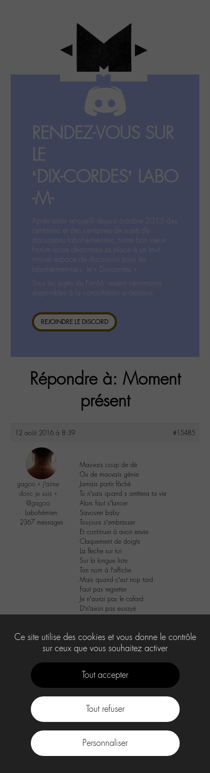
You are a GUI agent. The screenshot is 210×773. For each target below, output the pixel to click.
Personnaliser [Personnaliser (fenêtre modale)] (105, 743)
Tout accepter (105, 674)
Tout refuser (105, 708)
